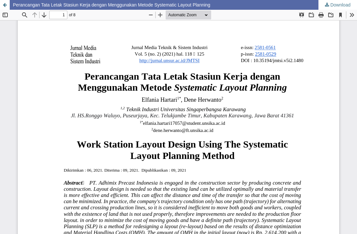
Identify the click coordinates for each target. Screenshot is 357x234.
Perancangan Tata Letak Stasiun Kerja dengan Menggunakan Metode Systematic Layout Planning (111, 4)
